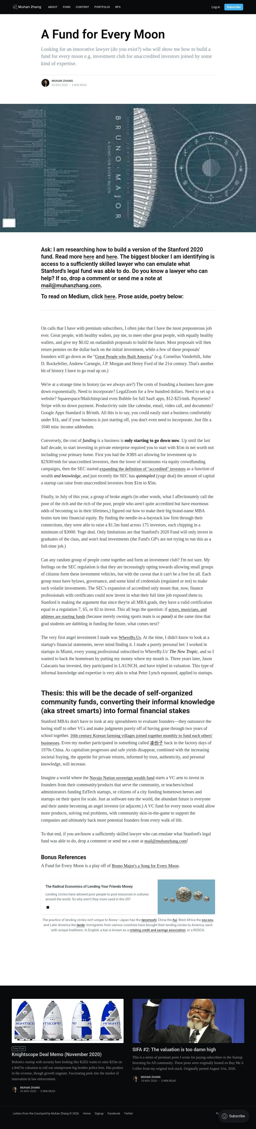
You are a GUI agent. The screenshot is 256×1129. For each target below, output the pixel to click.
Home (87, 1112)
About (53, 7)
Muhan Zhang (62, 80)
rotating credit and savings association (157, 929)
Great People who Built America (124, 356)
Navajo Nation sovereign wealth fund (123, 777)
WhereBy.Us (130, 637)
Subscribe (234, 7)
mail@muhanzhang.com (71, 285)
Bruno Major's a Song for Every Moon (146, 865)
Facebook (114, 1112)
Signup (99, 1112)
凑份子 (169, 742)
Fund (66, 7)
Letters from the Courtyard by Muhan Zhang (41, 1112)
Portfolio (102, 7)
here (89, 256)
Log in (215, 7)
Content (82, 7)
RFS (118, 7)
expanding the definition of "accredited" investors (144, 468)
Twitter (128, 1112)
